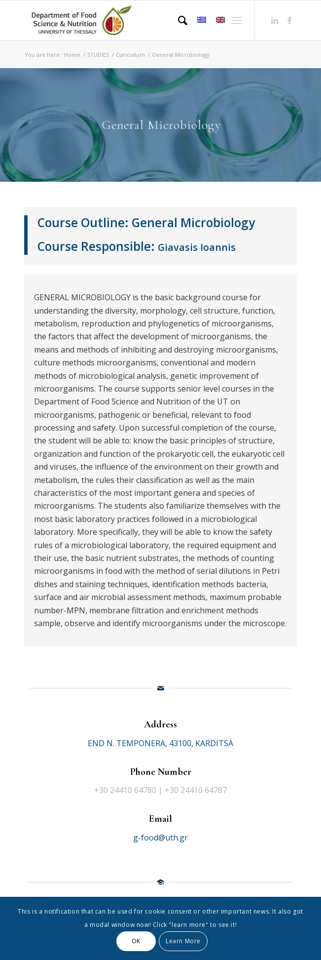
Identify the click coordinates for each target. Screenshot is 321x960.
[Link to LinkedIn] (274, 20)
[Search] (177, 20)
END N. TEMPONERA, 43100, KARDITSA (160, 743)
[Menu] (237, 20)
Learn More (183, 941)
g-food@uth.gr (160, 837)
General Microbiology (193, 222)
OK (136, 941)
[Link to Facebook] (289, 20)
